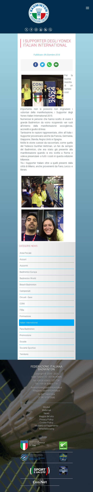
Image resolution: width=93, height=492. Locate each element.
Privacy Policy (46, 419)
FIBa (22, 310)
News (46, 413)
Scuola (23, 341)
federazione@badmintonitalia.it (46, 387)
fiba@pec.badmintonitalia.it (46, 390)
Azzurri (23, 259)
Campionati (25, 291)
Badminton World (28, 278)
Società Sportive (28, 347)
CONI (22, 303)
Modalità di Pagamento (46, 425)
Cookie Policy (46, 422)
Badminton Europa (28, 272)
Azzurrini (24, 265)
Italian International (29, 322)
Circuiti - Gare (26, 297)
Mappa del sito (46, 416)
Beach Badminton (28, 284)
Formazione (25, 316)
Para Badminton (27, 328)
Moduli (46, 407)
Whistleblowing (46, 428)
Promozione (25, 335)
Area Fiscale (25, 253)
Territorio (24, 354)
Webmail (46, 410)
